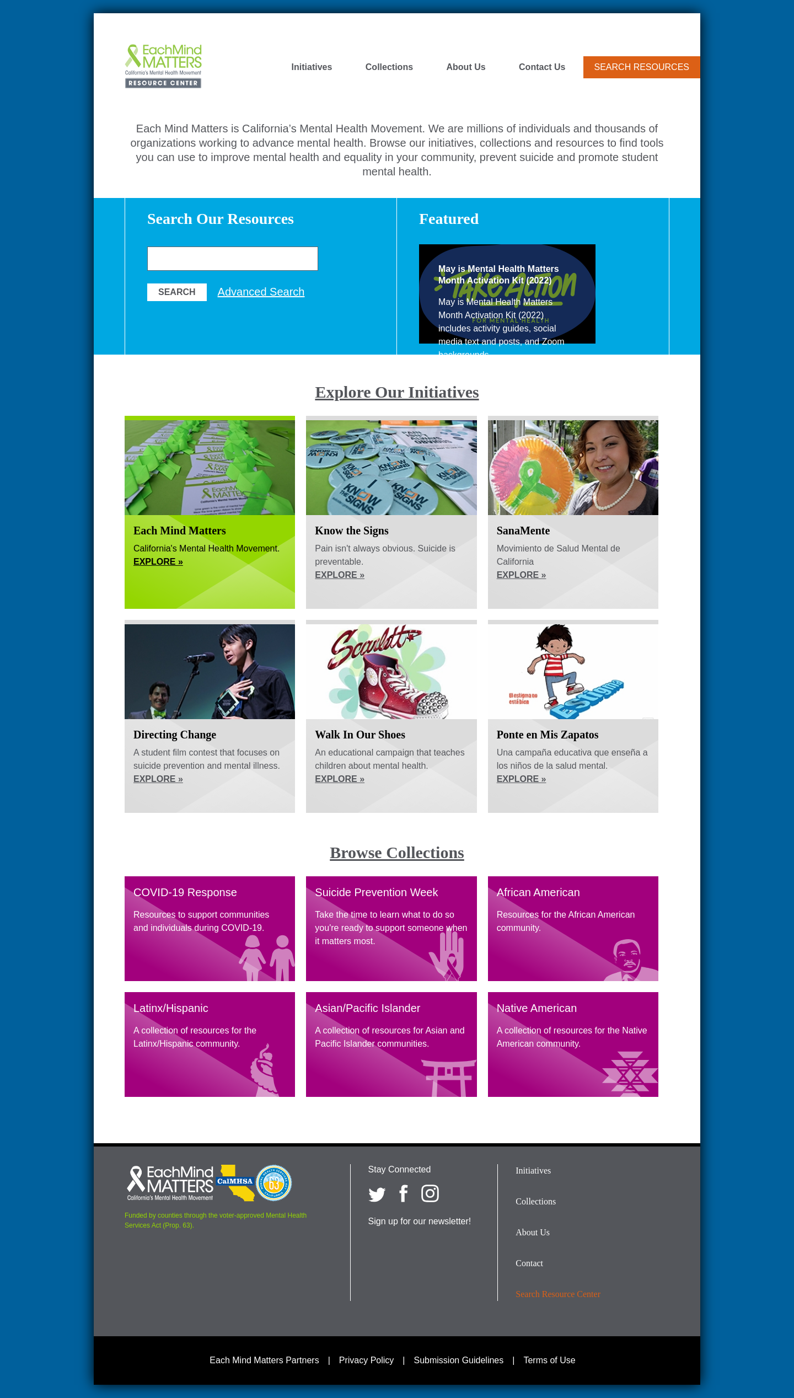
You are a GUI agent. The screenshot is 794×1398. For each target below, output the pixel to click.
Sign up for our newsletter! (419, 1221)
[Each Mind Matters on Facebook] (403, 1193)
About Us (466, 67)
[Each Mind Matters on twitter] (377, 1193)
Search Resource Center (558, 1294)
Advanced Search (261, 292)
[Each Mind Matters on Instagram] (430, 1193)
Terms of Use (549, 1360)
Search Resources (641, 67)
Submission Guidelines (459, 1360)
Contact (529, 1263)
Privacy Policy (366, 1360)
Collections (389, 67)
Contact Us (542, 67)
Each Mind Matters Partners (264, 1360)
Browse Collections (397, 852)
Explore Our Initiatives (397, 392)
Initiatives (312, 67)
